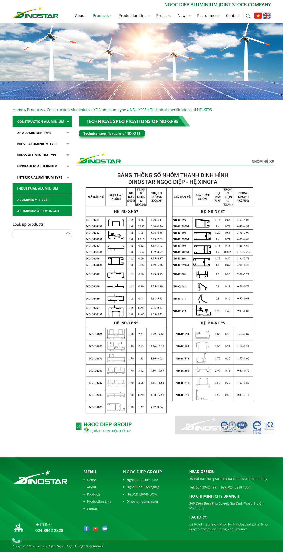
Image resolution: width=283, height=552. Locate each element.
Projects (163, 15)
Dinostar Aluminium (140, 501)
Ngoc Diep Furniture (140, 480)
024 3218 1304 (238, 487)
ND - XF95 (138, 109)
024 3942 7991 (206, 487)
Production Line (134, 15)
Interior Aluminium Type (40, 177)
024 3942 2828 (49, 530)
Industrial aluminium (37, 188)
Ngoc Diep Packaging (141, 487)
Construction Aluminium (68, 109)
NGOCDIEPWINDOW (140, 494)
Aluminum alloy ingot (38, 211)
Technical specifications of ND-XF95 (132, 121)
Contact (233, 15)
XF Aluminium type (109, 109)
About (80, 15)
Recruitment (208, 15)
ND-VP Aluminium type (37, 144)
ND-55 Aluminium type (37, 155)
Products (102, 15)
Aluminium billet (33, 199)
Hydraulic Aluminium (37, 166)
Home (18, 109)
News (184, 15)
